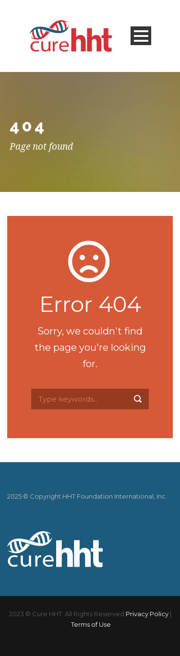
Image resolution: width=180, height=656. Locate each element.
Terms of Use (91, 624)
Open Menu (141, 35)
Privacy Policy (147, 614)
